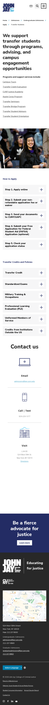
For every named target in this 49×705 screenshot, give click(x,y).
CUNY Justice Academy (13, 91)
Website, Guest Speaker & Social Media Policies (18, 686)
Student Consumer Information (13, 690)
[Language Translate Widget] (12, 667)
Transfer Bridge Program (14, 106)
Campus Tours (9, 82)
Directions (24, 461)
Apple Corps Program (12, 96)
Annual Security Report (31, 690)
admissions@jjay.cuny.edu (24, 381)
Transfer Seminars (11, 101)
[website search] (37, 6)
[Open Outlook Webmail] (31, 6)
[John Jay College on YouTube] (16, 701)
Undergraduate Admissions (34, 20)
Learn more (24, 543)
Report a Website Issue (10, 681)
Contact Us (6, 695)
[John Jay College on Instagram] (4, 701)
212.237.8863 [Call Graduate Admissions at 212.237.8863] (8, 654)
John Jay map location (24, 605)
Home (5, 20)
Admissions (15, 20)
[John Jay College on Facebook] (8, 701)
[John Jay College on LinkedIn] (12, 701)
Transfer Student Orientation (16, 116)
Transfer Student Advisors (14, 111)
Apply (5, 25)
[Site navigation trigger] (43, 6)
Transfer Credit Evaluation (15, 86)
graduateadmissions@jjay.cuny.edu (16, 651)
